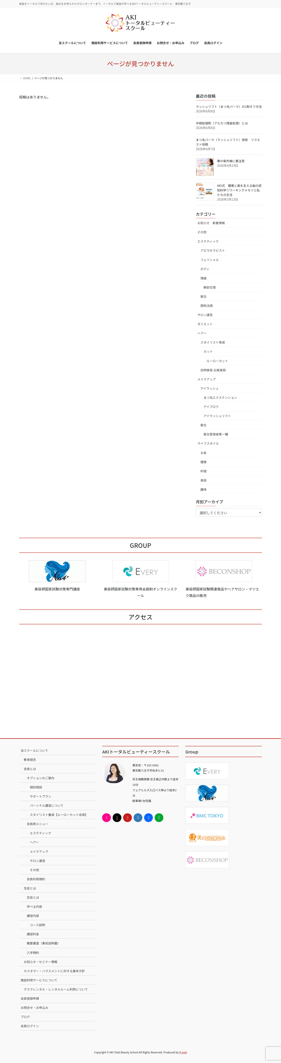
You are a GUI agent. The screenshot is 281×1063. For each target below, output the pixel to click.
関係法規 (207, 305)
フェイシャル (210, 260)
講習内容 (33, 915)
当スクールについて (34, 750)
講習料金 (33, 934)
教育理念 (30, 759)
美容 (204, 480)
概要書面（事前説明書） (44, 943)
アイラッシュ (210, 388)
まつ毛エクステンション (220, 397)
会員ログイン (30, 1026)
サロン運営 (205, 315)
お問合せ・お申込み (34, 1007)
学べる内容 (34, 906)
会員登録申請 (30, 998)
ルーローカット (217, 361)
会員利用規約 (36, 879)
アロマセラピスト (213, 250)
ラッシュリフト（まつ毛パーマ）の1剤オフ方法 (229, 106)
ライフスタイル (208, 443)
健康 (204, 462)
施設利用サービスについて (39, 980)
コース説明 (37, 925)
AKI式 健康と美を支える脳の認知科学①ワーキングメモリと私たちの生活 (239, 190)
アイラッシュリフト (217, 416)
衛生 (204, 296)
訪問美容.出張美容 (213, 370)
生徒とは (30, 888)
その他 (202, 232)
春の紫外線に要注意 (231, 161)
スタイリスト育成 (213, 342)
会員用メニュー (37, 824)
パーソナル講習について (47, 805)
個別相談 (36, 787)
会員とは (30, 769)
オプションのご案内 (40, 778)
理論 (204, 278)
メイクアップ (206, 379)
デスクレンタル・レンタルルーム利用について (56, 989)
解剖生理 (210, 287)
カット (208, 351)
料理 (204, 471)
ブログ (25, 1017)
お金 (204, 453)
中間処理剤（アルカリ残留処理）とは (222, 123)
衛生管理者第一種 (216, 434)
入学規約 (33, 952)
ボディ (205, 269)
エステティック (208, 241)
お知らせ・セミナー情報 (41, 962)
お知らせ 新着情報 (211, 223)
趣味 (204, 489)
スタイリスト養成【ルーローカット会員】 (59, 814)
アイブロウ (211, 406)
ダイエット (205, 324)
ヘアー (201, 333)
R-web (183, 1052)
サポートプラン (40, 796)
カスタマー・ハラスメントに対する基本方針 (54, 971)
